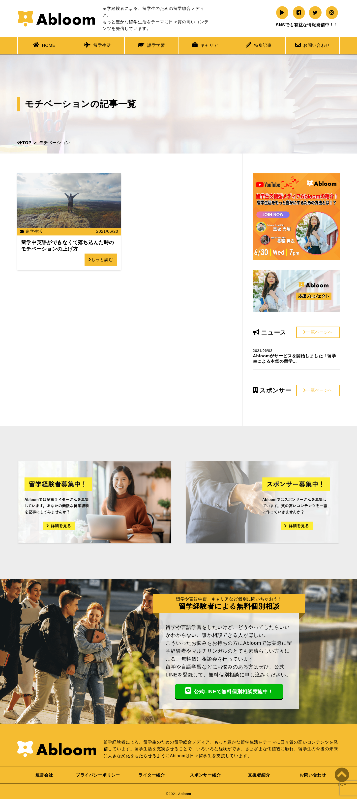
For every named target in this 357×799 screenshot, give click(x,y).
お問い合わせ (312, 45)
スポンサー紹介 (205, 775)
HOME (44, 45)
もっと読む (100, 259)
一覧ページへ (318, 332)
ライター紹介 (151, 775)
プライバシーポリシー (98, 775)
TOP (24, 142)
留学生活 (97, 45)
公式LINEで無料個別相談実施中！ (229, 690)
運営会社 (44, 775)
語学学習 (151, 45)
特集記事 (259, 45)
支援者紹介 (259, 775)
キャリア (205, 45)
